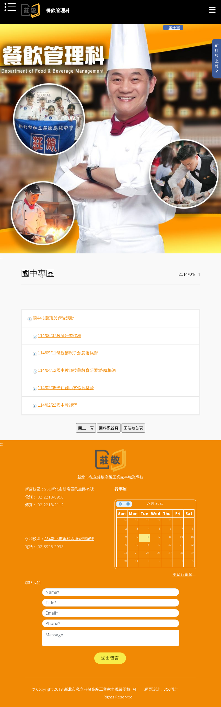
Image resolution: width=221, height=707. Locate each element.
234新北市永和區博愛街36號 (69, 538)
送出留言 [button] (110, 658)
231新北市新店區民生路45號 (69, 489)
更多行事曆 (182, 574)
